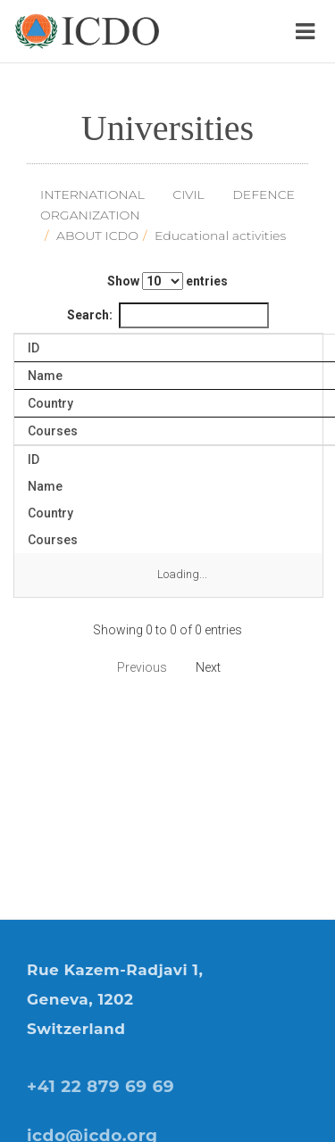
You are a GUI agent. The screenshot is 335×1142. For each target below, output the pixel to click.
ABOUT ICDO (97, 236)
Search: (168, 315)
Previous (142, 667)
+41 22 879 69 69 (100, 1086)
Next (208, 667)
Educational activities (220, 236)
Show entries (167, 281)
